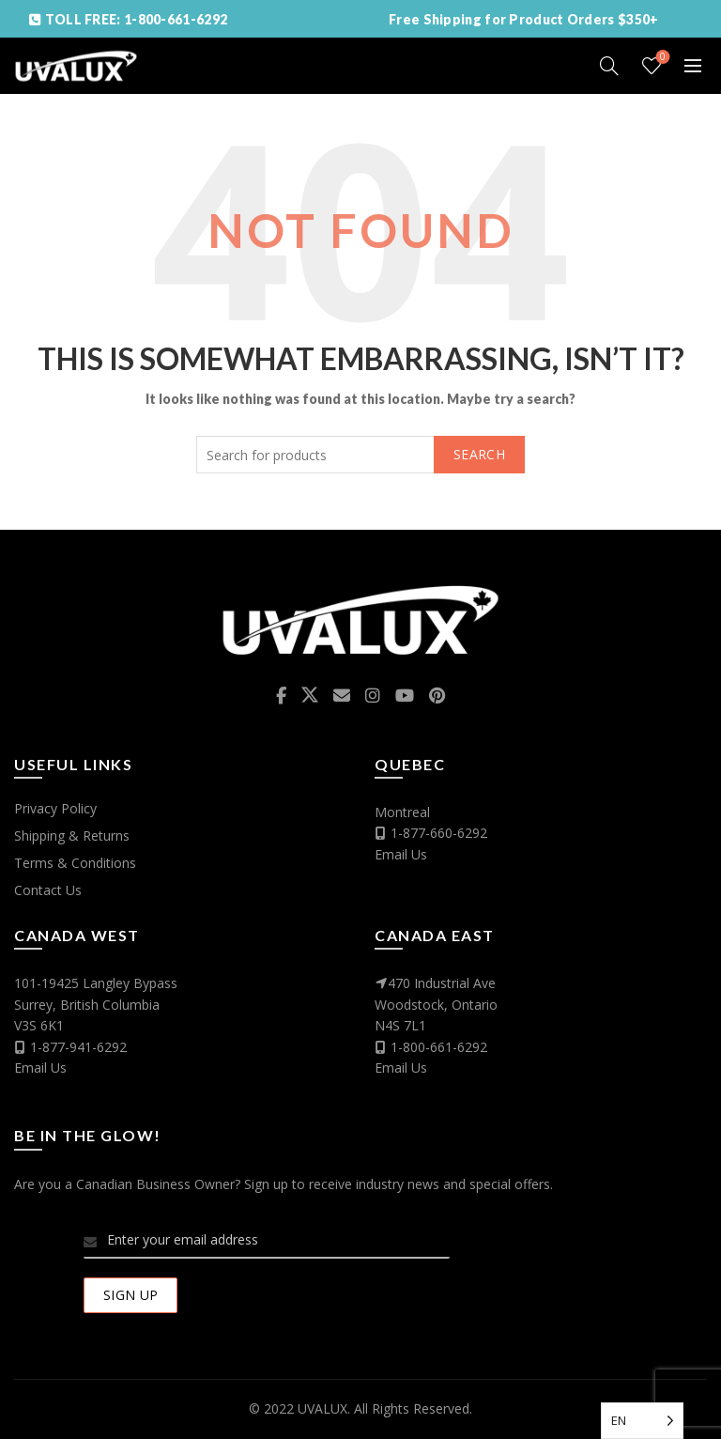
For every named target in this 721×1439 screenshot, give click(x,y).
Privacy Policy (55, 808)
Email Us (401, 854)
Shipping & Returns (72, 835)
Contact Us (48, 890)
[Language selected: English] (642, 1420)
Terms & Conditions (75, 863)
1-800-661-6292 (439, 1047)
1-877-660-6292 (439, 833)
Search (479, 454)
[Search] (609, 66)
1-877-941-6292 (78, 1047)
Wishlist (661, 58)
